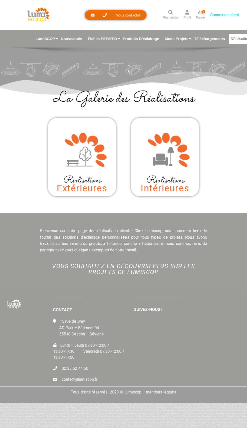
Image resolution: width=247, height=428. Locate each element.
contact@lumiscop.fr (80, 379)
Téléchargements (209, 39)
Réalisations (82, 180)
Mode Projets (177, 38)
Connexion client (224, 15)
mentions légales (161, 392)
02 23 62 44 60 (75, 368)
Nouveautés (71, 39)
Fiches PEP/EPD (103, 38)
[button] (115, 15)
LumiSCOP (46, 38)
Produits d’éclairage (141, 39)
